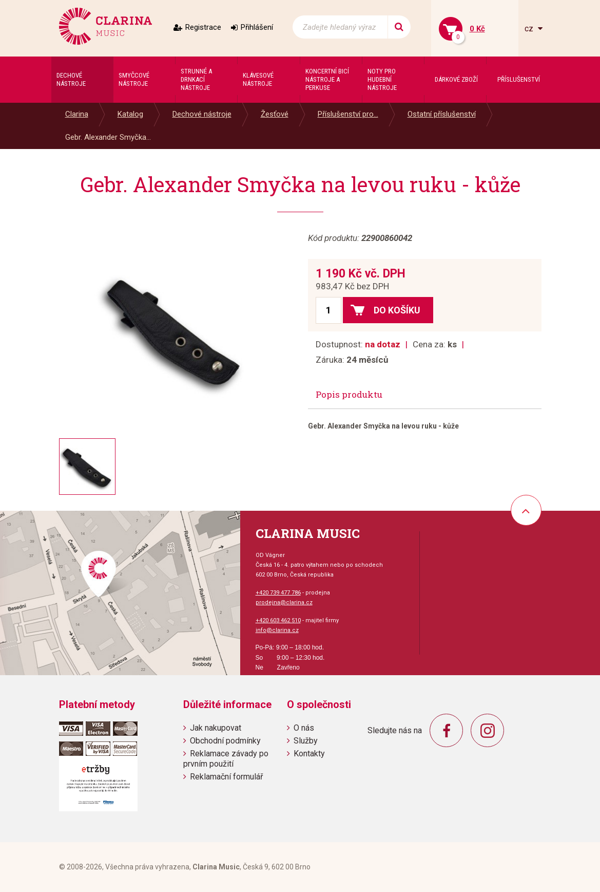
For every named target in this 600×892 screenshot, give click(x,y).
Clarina (76, 114)
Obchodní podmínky (225, 741)
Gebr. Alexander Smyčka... (108, 137)
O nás (304, 728)
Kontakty (309, 753)
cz (530, 28)
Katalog (130, 114)
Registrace (203, 27)
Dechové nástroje (201, 114)
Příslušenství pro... (348, 114)
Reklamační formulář (226, 777)
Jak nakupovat (215, 728)
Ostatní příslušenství (442, 114)
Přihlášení (257, 27)
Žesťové (274, 114)
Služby (306, 741)
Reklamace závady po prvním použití (225, 758)
